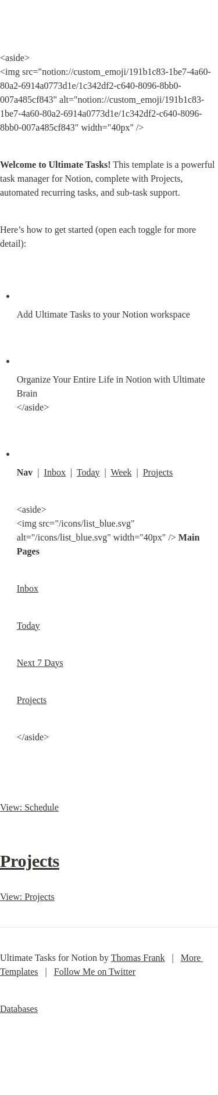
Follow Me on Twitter (94, 972)
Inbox (55, 472)
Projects (158, 472)
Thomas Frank (138, 958)
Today (88, 472)
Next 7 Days (40, 663)
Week (120, 472)
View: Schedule (29, 807)
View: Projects (27, 897)
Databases (19, 1009)
